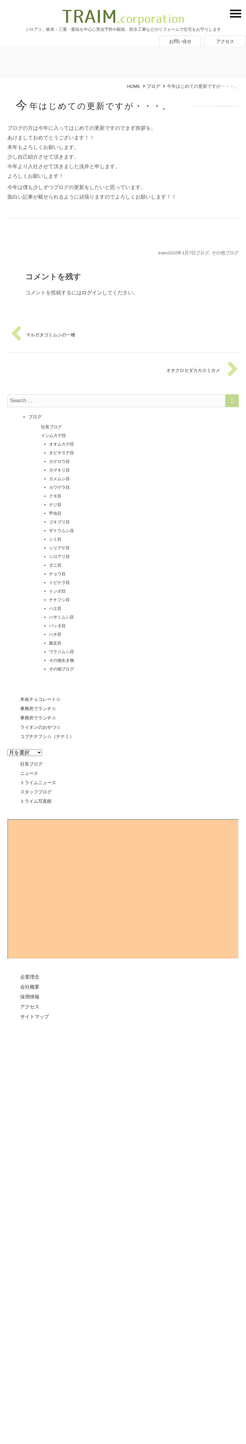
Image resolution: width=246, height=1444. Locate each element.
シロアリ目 (59, 556)
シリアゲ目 (59, 548)
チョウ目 (57, 573)
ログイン (92, 292)
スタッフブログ (36, 791)
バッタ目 (57, 625)
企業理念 (29, 977)
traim (163, 252)
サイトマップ (34, 1016)
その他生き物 (61, 660)
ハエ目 (55, 608)
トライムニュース (38, 782)
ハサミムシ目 (61, 617)
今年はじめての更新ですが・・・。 (93, 106)
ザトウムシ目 (61, 530)
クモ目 (55, 496)
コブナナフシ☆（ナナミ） (47, 736)
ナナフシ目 (59, 599)
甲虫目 (55, 513)
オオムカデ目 (61, 444)
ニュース (29, 773)
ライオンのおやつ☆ (40, 727)
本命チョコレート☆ (40, 699)
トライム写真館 (36, 801)
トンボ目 (57, 591)
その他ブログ (225, 252)
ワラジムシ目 (61, 651)
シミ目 (55, 539)
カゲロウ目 (59, 461)
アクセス (225, 41)
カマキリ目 (59, 470)
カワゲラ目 (59, 487)
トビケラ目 (59, 582)
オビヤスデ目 (61, 452)
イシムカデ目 (53, 435)
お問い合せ (180, 41)
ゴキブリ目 (59, 522)
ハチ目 (55, 634)
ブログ (202, 252)
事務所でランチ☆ (38, 708)
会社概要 (29, 986)
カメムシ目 (59, 478)
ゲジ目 (55, 504)
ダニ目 (55, 565)
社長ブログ (51, 426)
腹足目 (55, 643)
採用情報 (29, 996)
